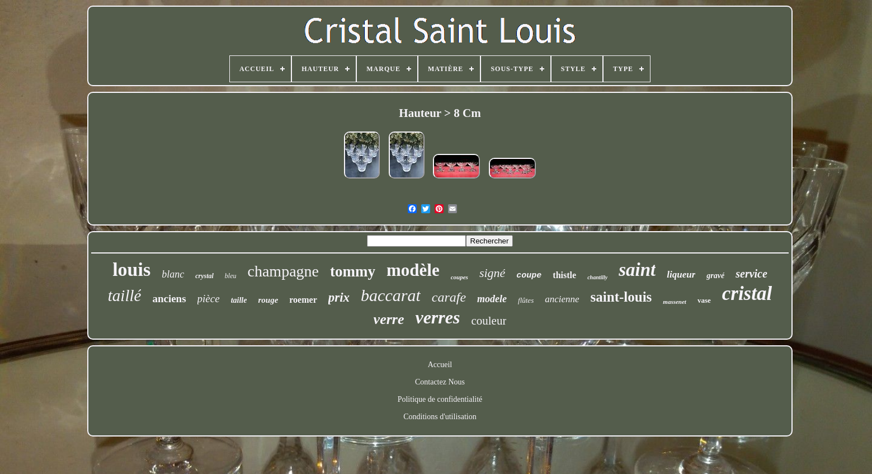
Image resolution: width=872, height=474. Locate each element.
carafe (449, 297)
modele (492, 298)
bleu (231, 276)
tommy (352, 271)
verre (389, 319)
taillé (125, 295)
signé (492, 273)
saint (637, 270)
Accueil (440, 364)
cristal (747, 293)
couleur (488, 320)
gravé (715, 275)
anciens (169, 298)
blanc (173, 274)
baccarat (391, 295)
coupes (459, 277)
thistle (564, 275)
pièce (208, 298)
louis (131, 269)
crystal (204, 276)
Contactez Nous (440, 382)
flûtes (526, 300)
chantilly (597, 277)
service (751, 273)
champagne (283, 271)
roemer (303, 299)
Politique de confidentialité (440, 399)
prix (339, 297)
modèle (413, 270)
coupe (528, 275)
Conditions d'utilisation (439, 416)
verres (437, 317)
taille (239, 300)
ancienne (562, 299)
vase (704, 300)
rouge (268, 299)
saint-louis (621, 296)
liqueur (681, 274)
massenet (674, 301)
